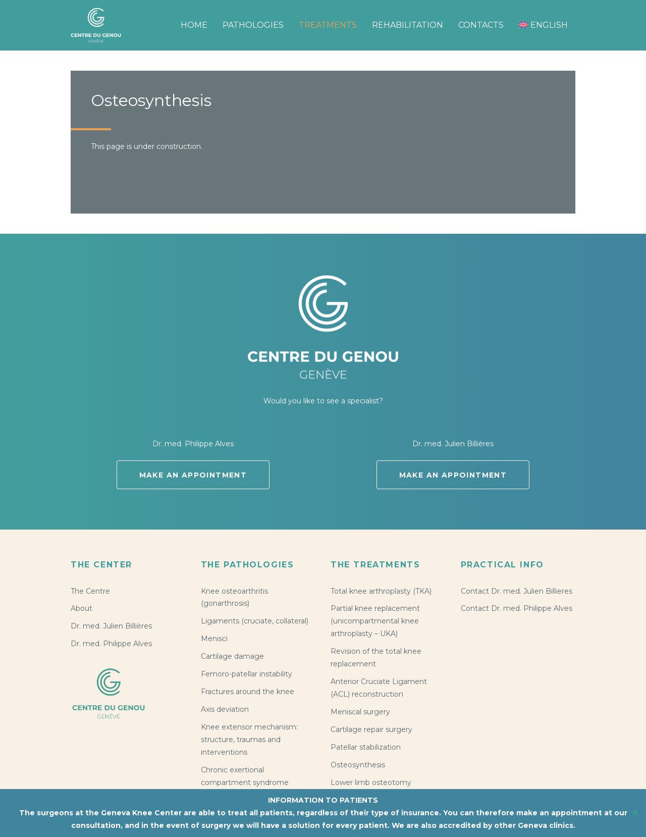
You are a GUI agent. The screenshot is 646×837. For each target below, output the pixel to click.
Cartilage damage (232, 656)
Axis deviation (225, 709)
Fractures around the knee (247, 691)
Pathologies (253, 25)
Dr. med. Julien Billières (111, 626)
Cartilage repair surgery (371, 729)
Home (194, 25)
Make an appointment (193, 475)
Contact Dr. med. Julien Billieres (516, 591)
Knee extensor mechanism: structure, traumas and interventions (249, 739)
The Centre (90, 591)
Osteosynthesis (358, 764)
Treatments (328, 25)
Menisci (214, 638)
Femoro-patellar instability (246, 673)
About (81, 608)
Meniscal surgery (360, 711)
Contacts (481, 25)
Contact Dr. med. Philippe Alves (516, 608)
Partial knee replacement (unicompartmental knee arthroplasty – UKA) (375, 621)
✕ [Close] (634, 813)
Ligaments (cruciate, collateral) (254, 620)
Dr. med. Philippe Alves (111, 643)
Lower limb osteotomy (371, 782)
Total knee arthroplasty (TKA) (381, 591)
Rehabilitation (407, 25)
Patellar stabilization (366, 747)
